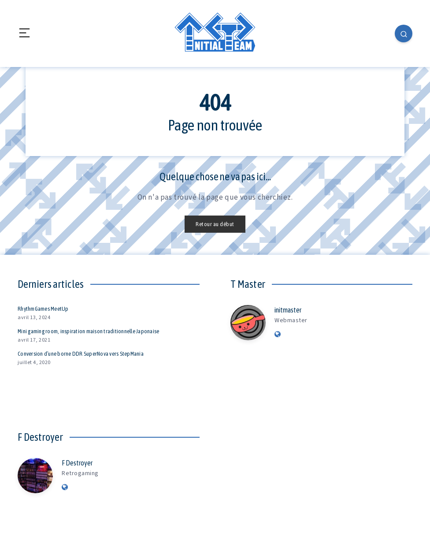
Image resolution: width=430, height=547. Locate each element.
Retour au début (215, 224)
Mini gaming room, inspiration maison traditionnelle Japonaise (88, 331)
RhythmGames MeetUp (43, 308)
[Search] (403, 33)
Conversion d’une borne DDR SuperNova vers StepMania (81, 353)
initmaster (287, 310)
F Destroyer (77, 463)
